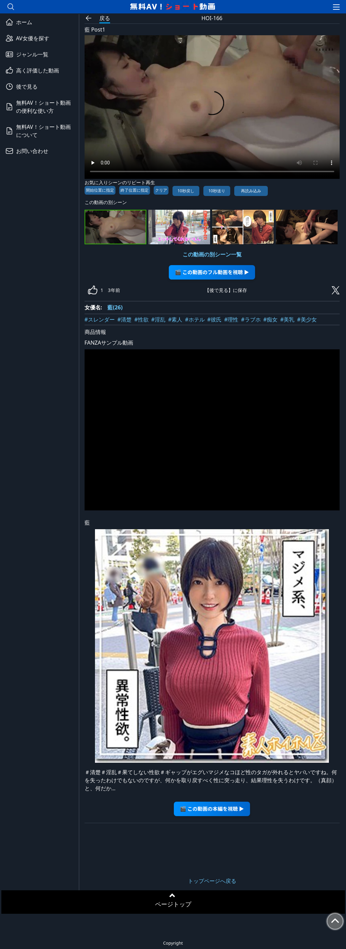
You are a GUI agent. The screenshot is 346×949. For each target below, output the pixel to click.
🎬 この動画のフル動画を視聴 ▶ (212, 272)
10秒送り (216, 191)
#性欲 (141, 319)
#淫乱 (158, 319)
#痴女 (270, 319)
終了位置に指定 (134, 190)
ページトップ (173, 904)
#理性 (231, 319)
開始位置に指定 (100, 190)
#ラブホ (250, 319)
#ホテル (194, 319)
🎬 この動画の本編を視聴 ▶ (212, 808)
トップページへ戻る (212, 881)
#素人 (175, 319)
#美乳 (287, 319)
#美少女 (306, 319)
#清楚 (124, 319)
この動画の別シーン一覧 (212, 254)
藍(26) (114, 307)
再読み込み (251, 191)
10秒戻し (186, 191)
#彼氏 (214, 319)
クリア (161, 190)
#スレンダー (100, 319)
